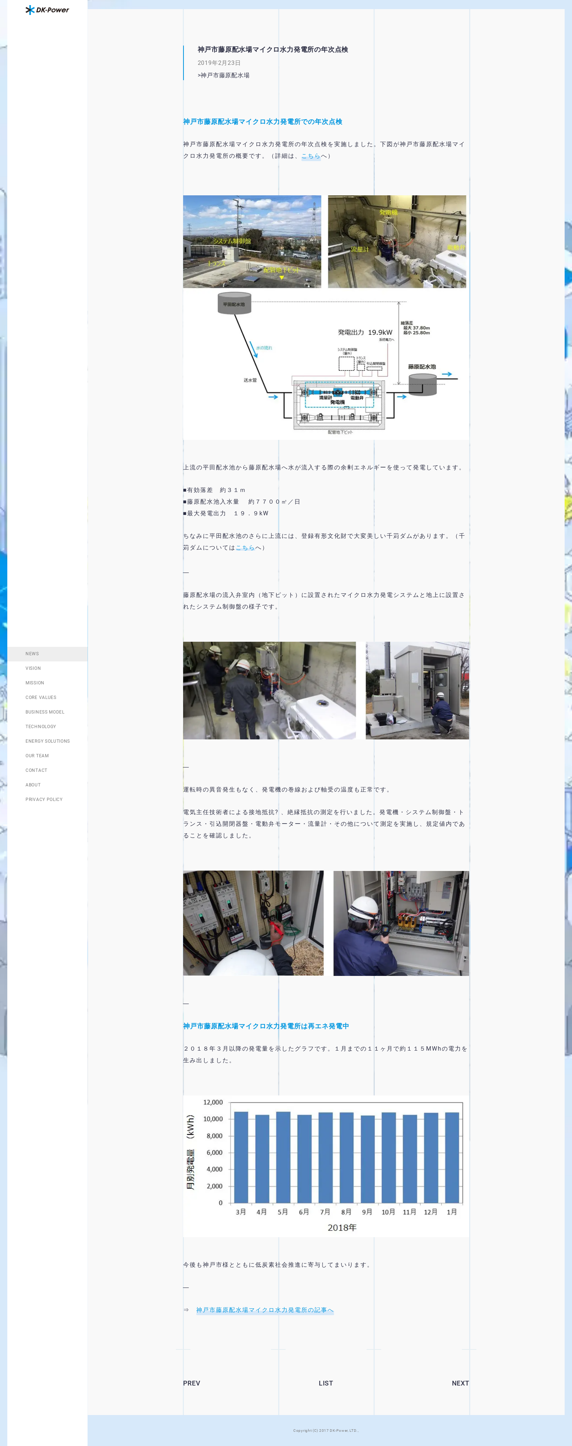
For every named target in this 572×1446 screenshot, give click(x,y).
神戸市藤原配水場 (237, 75)
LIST (326, 1383)
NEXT (460, 1383)
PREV (192, 1383)
